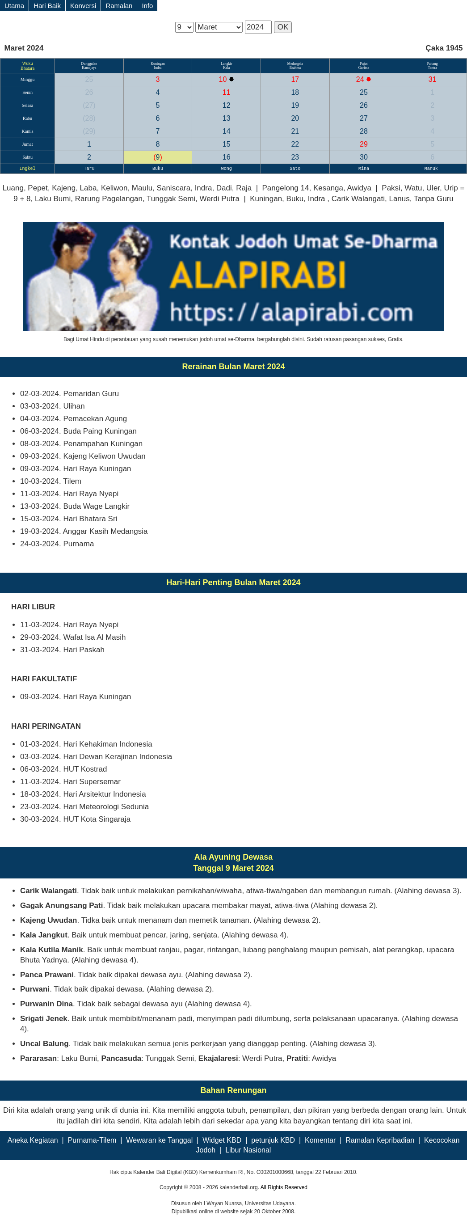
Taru (89, 168)
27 (89, 105)
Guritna (363, 68)
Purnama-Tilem (92, 1140)
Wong (226, 168)
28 (89, 118)
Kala (226, 68)
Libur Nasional (248, 1150)
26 (89, 92)
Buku (157, 168)
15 (227, 144)
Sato (295, 168)
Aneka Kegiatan (33, 1140)
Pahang (432, 64)
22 (295, 144)
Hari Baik (47, 5)
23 (295, 157)
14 (227, 131)
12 (227, 105)
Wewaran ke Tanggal (159, 1140)
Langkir (226, 64)
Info (147, 5)
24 (361, 79)
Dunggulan (89, 64)
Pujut (364, 64)
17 (295, 79)
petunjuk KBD (273, 1140)
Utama (14, 5)
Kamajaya (89, 68)
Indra (158, 68)
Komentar (320, 1140)
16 (227, 157)
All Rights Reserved (284, 1187)
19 (295, 105)
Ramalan (118, 5)
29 (89, 131)
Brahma (295, 68)
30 (364, 157)
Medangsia (295, 64)
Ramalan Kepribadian (379, 1140)
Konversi (83, 5)
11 (227, 92)
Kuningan (158, 64)
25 (89, 79)
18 (295, 92)
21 (295, 131)
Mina (363, 168)
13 (227, 118)
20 (295, 118)
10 (224, 79)
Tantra (432, 68)
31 (433, 79)
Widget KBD (221, 1140)
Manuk (432, 168)
